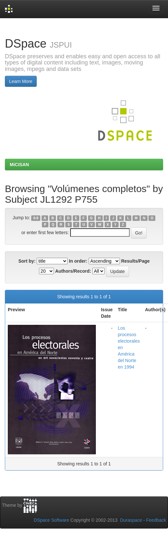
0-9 (35, 218)
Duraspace (131, 520)
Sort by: (26, 261)
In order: (78, 261)
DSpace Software (51, 520)
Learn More (20, 81)
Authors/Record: (73, 271)
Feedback (156, 520)
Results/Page (135, 261)
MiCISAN (19, 164)
